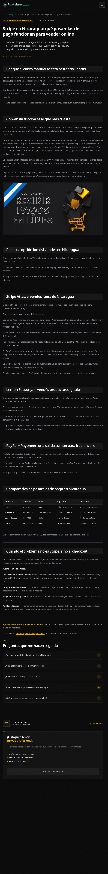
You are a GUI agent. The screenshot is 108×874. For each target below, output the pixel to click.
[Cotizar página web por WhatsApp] (53, 771)
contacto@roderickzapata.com (30, 634)
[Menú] (102, 5)
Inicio (5, 15)
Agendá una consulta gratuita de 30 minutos (23, 624)
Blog (11, 15)
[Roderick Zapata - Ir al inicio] (16, 5)
